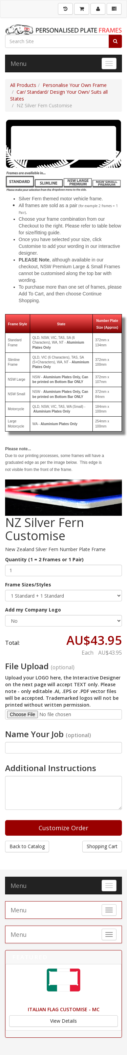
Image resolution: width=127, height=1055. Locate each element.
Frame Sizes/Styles (28, 584)
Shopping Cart (102, 846)
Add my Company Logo (33, 609)
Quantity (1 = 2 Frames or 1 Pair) (44, 559)
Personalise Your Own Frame (75, 85)
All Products (23, 85)
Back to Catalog (27, 846)
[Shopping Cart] (81, 9)
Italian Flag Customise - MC (64, 1009)
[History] (65, 9)
